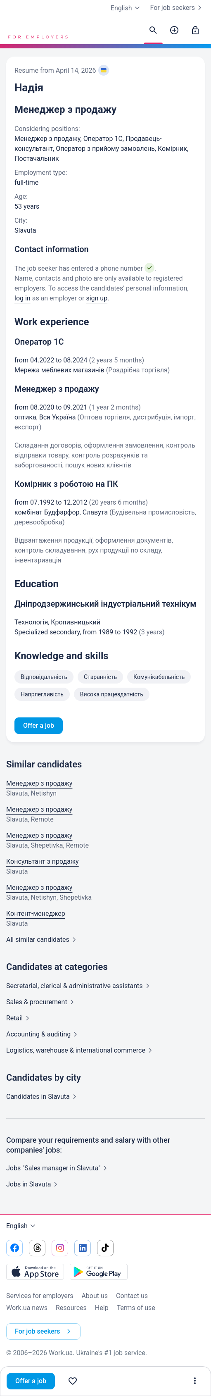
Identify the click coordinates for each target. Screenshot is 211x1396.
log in (22, 298)
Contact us (132, 1296)
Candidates (43, 1097)
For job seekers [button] (44, 1331)
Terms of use (136, 1308)
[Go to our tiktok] (105, 1248)
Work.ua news (26, 1308)
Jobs (33, 1184)
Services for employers (39, 1296)
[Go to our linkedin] (82, 1248)
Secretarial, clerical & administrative (79, 986)
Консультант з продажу (42, 861)
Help (102, 1308)
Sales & (41, 1002)
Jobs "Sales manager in (58, 1168)
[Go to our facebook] (14, 1248)
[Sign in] (195, 30)
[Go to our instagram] (60, 1248)
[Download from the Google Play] (99, 1271)
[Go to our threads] (37, 1248)
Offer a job (30, 1381)
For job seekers (177, 8)
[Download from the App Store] (35, 1271)
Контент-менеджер (35, 913)
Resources (71, 1308)
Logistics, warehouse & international (80, 1050)
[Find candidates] (153, 30)
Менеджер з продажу (39, 783)
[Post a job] (174, 30)
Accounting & (43, 1034)
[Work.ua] (37, 30)
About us (94, 1296)
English (22, 1226)
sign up (96, 298)
